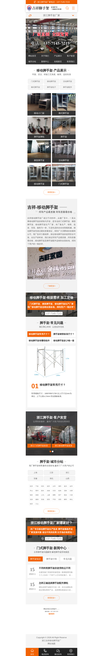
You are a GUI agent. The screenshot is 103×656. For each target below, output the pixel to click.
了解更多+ (51, 286)
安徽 (35, 479)
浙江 (67, 473)
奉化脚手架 (71, 501)
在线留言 (58, 61)
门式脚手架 (35, 81)
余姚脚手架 (48, 492)
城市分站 (32, 61)
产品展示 (58, 56)
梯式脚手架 (35, 87)
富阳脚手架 (48, 501)
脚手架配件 (67, 87)
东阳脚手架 (59, 501)
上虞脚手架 (48, 496)
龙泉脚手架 (31, 501)
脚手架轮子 (51, 87)
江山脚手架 (37, 505)
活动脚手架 (67, 81)
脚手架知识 (35, 560)
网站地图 (51, 645)
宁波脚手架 (37, 487)
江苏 (51, 473)
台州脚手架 (54, 487)
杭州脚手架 (31, 487)
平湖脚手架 (54, 501)
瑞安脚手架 (31, 496)
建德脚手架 (37, 501)
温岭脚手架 (65, 492)
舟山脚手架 (31, 492)
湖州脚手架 (59, 487)
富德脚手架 (42, 501)
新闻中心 (45, 61)
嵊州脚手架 (65, 501)
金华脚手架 (71, 487)
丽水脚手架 (42, 492)
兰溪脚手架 (71, 496)
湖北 (51, 479)
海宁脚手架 (59, 496)
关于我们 (45, 56)
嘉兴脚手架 (65, 487)
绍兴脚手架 (42, 487)
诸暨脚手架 (54, 496)
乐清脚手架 (54, 492)
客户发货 (71, 56)
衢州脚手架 (37, 492)
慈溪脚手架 (37, 496)
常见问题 (67, 560)
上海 (35, 473)
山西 (67, 479)
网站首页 (32, 56)
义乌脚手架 (42, 496)
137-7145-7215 (54, 313)
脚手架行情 (51, 560)
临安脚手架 (31, 505)
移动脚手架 (51, 81)
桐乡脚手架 (65, 496)
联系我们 (71, 61)
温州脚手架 (48, 487)
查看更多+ (51, 193)
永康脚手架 (71, 492)
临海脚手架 (59, 492)
